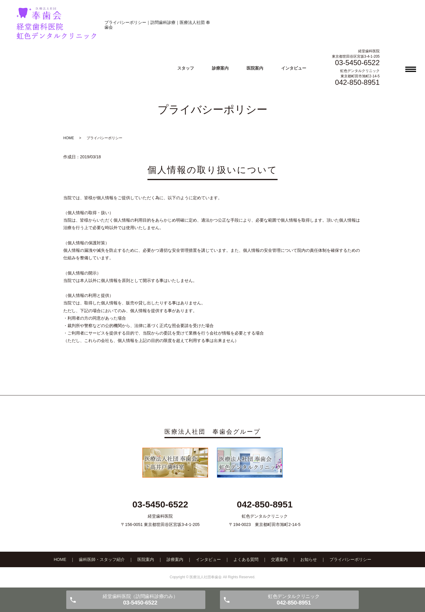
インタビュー (293, 68)
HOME (68, 138)
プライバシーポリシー (350, 559)
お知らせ (308, 559)
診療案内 (220, 68)
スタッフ (185, 68)
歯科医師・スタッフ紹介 (102, 559)
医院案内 (255, 68)
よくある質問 (245, 559)
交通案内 (279, 559)
